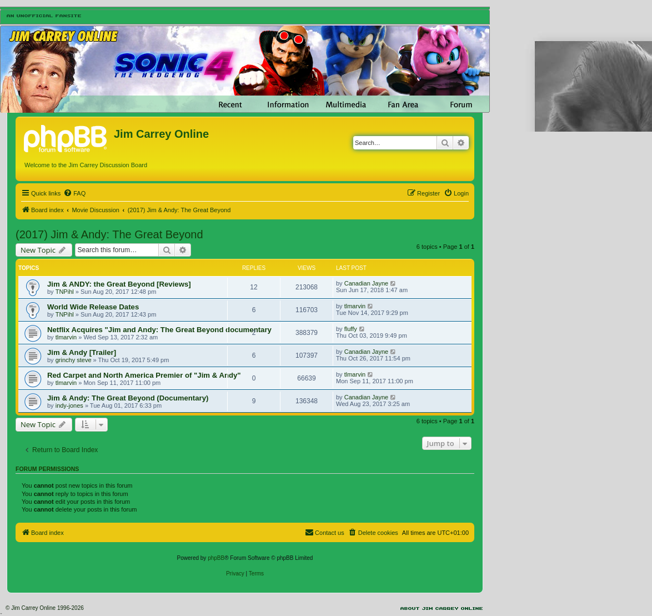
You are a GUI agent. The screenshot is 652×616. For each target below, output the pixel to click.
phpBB (216, 558)
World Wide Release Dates (93, 307)
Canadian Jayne (366, 283)
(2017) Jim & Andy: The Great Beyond (109, 234)
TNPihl (65, 291)
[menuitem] (74, 193)
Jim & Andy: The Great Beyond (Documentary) (127, 398)
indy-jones (69, 405)
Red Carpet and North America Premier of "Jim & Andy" (144, 375)
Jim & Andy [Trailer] (81, 352)
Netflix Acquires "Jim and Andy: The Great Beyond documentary (159, 329)
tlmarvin (355, 306)
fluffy (350, 328)
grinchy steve (74, 360)
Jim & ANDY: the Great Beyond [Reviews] (119, 284)
